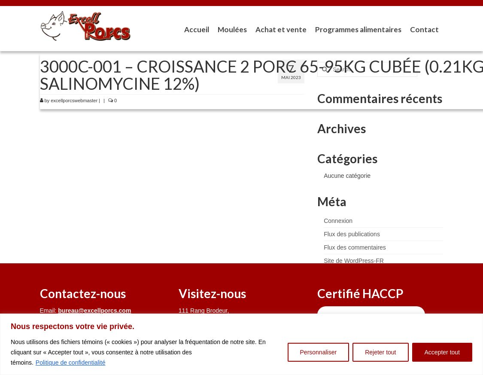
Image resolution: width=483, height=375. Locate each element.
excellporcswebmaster (74, 100)
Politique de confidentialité (71, 362)
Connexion (338, 220)
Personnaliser (318, 352)
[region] (241, 344)
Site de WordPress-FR (354, 260)
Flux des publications (352, 234)
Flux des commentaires (355, 247)
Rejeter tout (380, 352)
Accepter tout (442, 352)
